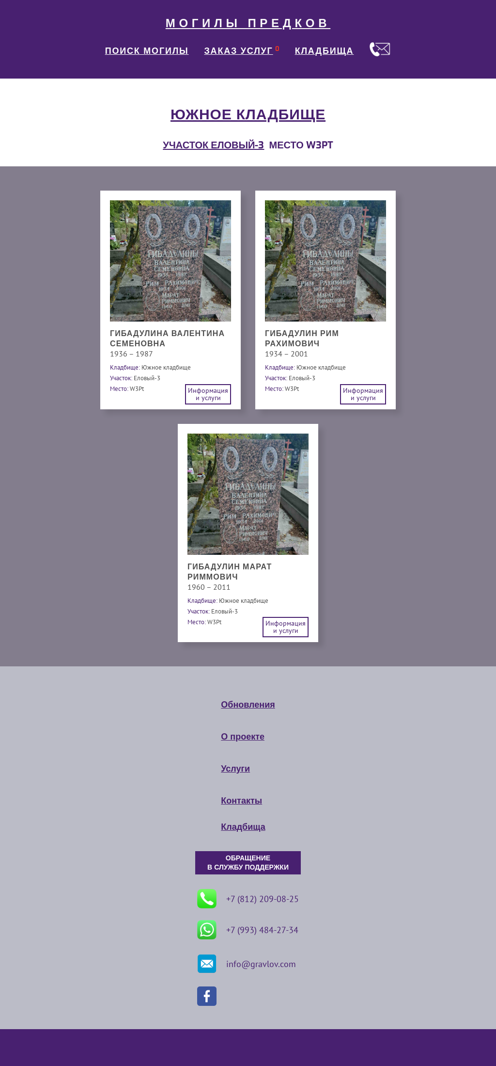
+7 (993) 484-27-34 (247, 929)
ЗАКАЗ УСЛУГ (238, 51)
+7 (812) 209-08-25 (248, 898)
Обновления (248, 705)
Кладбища (243, 827)
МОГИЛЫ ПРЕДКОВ (248, 23)
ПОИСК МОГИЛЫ (147, 51)
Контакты (241, 801)
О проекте (242, 737)
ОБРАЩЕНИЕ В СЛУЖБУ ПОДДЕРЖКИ (248, 863)
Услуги (235, 769)
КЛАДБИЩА (324, 51)
